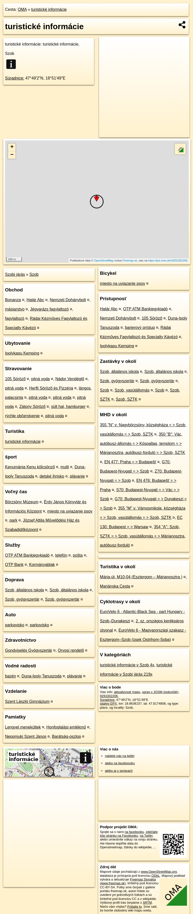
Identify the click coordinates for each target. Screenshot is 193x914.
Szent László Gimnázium (27, 701)
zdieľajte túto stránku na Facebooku (129, 833)
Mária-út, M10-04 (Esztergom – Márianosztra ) (141, 577)
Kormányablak (42, 564)
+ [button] (12, 147)
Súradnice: (14, 78)
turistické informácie (49, 9)
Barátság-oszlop (66, 736)
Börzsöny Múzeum (21, 502)
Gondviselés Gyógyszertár (28, 650)
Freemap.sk (129, 260)
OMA (22, 9)
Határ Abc (35, 300)
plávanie (77, 476)
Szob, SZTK (126, 399)
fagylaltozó (14, 318)
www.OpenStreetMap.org (159, 871)
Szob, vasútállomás (132, 390)
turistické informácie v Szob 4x (127, 665)
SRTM (147, 902)
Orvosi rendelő (71, 650)
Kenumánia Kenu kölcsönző (30, 467)
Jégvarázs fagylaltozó (49, 309)
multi (65, 467)
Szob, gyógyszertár (22, 599)
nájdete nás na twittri (119, 756)
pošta (78, 555)
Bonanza (13, 300)
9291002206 (109, 696)
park (13, 520)
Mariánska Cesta (115, 586)
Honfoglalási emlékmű (66, 727)
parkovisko (14, 625)
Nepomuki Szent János (25, 736)
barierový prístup (140, 327)
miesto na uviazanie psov (69, 511)
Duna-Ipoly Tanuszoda (42, 676)
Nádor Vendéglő (69, 379)
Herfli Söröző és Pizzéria (51, 388)
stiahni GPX (108, 703)
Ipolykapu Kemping (22, 353)
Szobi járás (15, 274)
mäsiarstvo (14, 309)
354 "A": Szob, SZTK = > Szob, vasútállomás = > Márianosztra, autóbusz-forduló (143, 536)
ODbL (155, 876)
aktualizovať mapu (127, 692)
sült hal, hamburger (68, 406)
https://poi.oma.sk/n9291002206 (168, 260)
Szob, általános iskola (24, 590)
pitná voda (40, 379)
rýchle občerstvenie (22, 416)
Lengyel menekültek (23, 727)
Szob (33, 274)
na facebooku (134, 832)
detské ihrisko (52, 476)
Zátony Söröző (32, 406)
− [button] (12, 155)
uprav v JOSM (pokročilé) (160, 692)
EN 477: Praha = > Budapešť (130, 462)
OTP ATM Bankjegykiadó (27, 555)
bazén (10, 676)
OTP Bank (14, 564)
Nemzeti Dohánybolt (68, 300)
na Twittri (146, 835)
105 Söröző (15, 379)
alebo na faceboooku (120, 763)
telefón (61, 555)
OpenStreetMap (104, 260)
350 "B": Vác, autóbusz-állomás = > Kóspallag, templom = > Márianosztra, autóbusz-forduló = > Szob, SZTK (142, 443)
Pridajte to (134, 906)
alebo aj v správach (119, 771)
